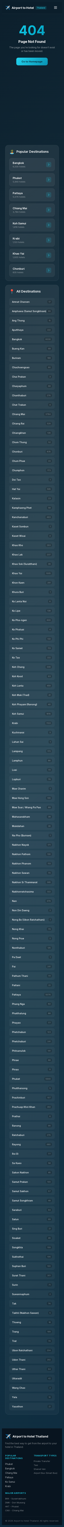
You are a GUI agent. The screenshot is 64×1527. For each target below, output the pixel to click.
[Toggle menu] (55, 7)
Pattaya (9, 1477)
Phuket (9, 1464)
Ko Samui (10, 1481)
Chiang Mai (11, 1472)
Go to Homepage (32, 61)
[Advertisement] (32, 108)
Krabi (8, 1486)
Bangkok (10, 1468)
